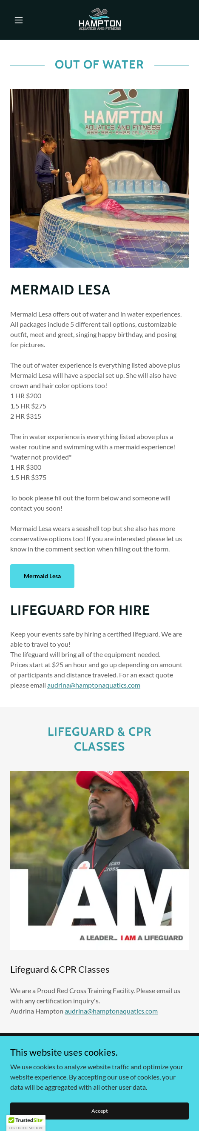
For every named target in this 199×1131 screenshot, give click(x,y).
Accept (99, 1122)
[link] (99, 19)
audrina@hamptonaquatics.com (93, 685)
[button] (23, 20)
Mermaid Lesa (42, 576)
